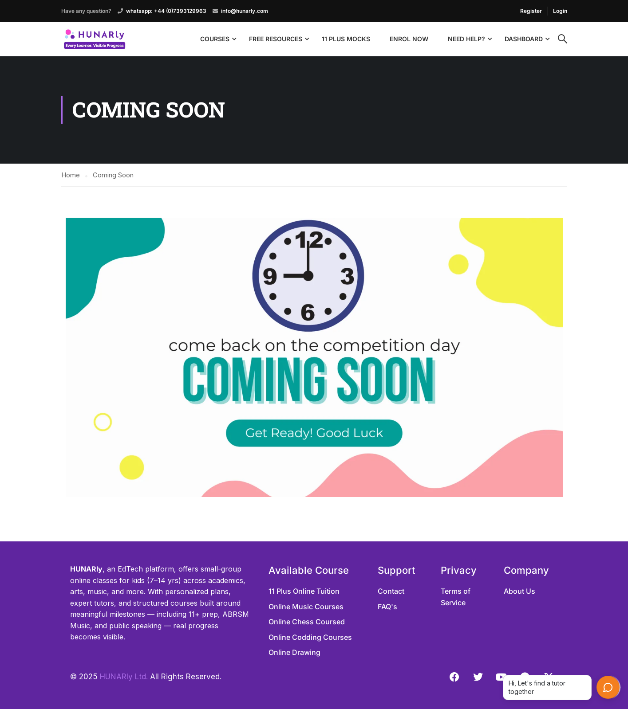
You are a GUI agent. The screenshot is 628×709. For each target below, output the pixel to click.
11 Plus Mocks (346, 39)
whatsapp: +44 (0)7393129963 (166, 11)
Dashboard (524, 39)
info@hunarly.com (244, 11)
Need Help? (466, 39)
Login (560, 11)
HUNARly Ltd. (124, 676)
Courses (214, 39)
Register (531, 11)
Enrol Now (409, 39)
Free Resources (275, 39)
